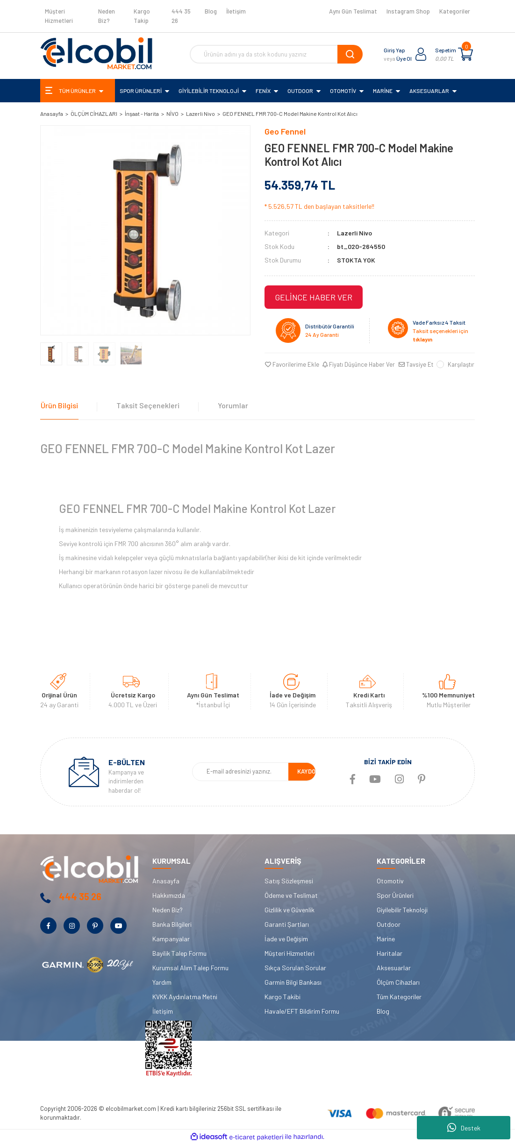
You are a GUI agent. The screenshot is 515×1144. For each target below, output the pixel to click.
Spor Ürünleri (395, 895)
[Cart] (465, 54)
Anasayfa (165, 881)
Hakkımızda (168, 895)
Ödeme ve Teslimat (291, 895)
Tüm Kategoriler (399, 997)
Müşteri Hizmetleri (59, 15)
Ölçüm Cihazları (398, 982)
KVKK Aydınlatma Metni (184, 997)
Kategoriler (454, 11)
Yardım (162, 982)
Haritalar (389, 953)
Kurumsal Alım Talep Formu (190, 968)
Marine (386, 939)
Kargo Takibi (282, 997)
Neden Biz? (106, 15)
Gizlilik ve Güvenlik (290, 910)
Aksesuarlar (394, 968)
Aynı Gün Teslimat (353, 11)
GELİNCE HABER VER (313, 297)
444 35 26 (181, 15)
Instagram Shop (408, 11)
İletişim (236, 11)
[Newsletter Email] (240, 772)
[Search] (276, 54)
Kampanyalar (171, 939)
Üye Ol (404, 58)
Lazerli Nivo (354, 233)
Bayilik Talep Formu (179, 953)
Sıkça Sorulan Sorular (295, 968)
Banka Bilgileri (172, 924)
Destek (463, 1128)
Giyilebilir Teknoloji (402, 910)
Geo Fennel (285, 131)
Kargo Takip (142, 15)
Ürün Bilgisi (59, 404)
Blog (211, 11)
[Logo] (96, 53)
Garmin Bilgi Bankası (293, 982)
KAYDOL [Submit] (308, 771)
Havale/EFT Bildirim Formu (302, 1011)
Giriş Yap (394, 50)
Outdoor (389, 924)
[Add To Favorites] (292, 364)
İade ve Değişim (286, 939)
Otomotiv (390, 881)
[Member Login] (421, 54)
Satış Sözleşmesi (289, 881)
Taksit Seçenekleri (146, 404)
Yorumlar (230, 404)
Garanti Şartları (287, 924)
